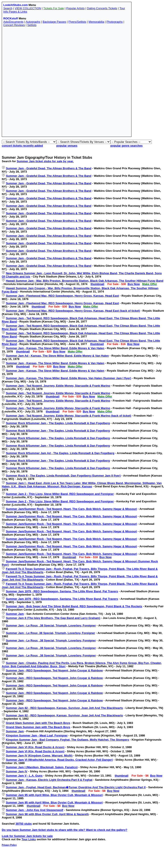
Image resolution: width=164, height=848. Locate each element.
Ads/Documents (13, 21)
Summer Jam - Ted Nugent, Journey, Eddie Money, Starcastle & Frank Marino (58, 385)
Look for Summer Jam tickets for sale (27, 836)
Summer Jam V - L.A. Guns (24, 775)
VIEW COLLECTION (28, 8)
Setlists (31, 25)
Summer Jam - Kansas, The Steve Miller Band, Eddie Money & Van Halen (55, 348)
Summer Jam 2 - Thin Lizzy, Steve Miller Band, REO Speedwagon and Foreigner (60, 494)
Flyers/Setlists (77, 21)
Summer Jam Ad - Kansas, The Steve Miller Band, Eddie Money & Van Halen (57, 355)
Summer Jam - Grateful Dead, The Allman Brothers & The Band (48, 168)
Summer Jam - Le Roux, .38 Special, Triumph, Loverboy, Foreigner (51, 625)
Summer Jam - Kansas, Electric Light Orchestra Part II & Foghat (49, 779)
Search (7, 8)
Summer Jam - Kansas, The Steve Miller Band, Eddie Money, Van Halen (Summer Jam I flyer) (68, 378)
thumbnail (97, 284)
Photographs (114, 21)
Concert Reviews (14, 25)
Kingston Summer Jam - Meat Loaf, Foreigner (37, 735)
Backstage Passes (54, 21)
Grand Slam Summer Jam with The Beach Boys (38, 723)
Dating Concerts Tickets (102, 8)
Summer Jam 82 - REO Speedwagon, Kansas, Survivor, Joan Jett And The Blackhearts (64, 708)
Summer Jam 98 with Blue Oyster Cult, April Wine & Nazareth (47, 814)
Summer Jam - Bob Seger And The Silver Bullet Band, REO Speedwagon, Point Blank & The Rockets (74, 606)
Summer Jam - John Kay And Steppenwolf (34, 810)
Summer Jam (15, 613)
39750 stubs (23, 823)
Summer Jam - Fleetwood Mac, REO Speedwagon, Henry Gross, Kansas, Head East (62, 295)
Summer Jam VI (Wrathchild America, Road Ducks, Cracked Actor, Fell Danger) (59, 759)
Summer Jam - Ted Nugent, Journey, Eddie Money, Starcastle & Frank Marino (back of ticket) (68, 415)
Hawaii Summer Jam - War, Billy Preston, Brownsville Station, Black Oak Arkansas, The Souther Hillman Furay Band (84, 280)
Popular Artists (75, 8)
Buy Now (134, 284)
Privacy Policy (9, 845)
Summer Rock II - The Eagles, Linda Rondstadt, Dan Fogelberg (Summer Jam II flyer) (63, 475)
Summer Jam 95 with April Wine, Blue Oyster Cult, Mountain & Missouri (54, 795)
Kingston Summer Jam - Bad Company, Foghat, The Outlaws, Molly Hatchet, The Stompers (67, 739)
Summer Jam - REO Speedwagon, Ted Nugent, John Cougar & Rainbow (54, 670)
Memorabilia (96, 21)
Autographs (33, 21)
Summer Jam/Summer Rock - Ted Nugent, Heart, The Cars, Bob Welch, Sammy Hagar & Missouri (71, 509)
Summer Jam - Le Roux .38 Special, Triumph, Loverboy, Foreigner (50, 633)
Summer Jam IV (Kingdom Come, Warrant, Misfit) (39, 755)
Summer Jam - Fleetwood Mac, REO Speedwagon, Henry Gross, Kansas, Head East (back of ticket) (73, 310)
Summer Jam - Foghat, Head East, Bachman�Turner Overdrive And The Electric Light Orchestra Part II (76, 787)
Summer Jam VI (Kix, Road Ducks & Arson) (35, 747)
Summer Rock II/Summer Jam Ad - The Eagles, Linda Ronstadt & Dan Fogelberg (60, 453)
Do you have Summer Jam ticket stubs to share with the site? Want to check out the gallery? (64, 829)
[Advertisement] (52, 82)
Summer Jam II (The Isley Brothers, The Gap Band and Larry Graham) (53, 618)
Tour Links (29, 839)
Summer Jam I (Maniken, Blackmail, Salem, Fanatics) (42, 767)
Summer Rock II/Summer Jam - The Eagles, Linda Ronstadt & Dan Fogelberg (58, 423)
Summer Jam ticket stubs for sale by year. (45, 161)
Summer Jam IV (16, 771)
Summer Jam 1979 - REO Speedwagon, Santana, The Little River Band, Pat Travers (62, 591)
